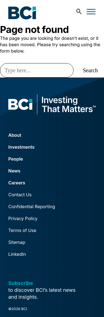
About (14, 135)
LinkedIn (17, 254)
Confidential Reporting (31, 206)
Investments (21, 147)
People (15, 159)
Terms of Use (22, 230)
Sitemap (16, 242)
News (14, 171)
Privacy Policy (23, 218)
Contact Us (20, 194)
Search (90, 70)
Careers (16, 182)
